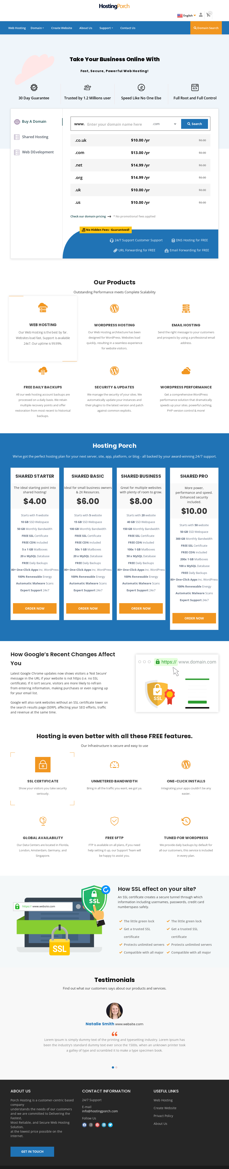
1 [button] (113, 1059)
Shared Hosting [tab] (31, 138)
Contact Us (127, 28)
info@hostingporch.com (100, 1103)
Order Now (35, 601)
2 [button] (116, 1059)
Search (194, 124)
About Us (85, 28)
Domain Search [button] (206, 28)
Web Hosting (17, 28)
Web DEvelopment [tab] (34, 155)
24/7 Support (92, 1092)
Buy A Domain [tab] (30, 122)
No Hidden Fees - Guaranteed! (111, 230)
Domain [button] (36, 28)
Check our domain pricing (88, 216)
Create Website (61, 28)
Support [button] (105, 28)
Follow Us (89, 1110)
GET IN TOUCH (32, 1146)
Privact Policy (163, 1108)
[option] (114, 1024)
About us (140, 1165)
